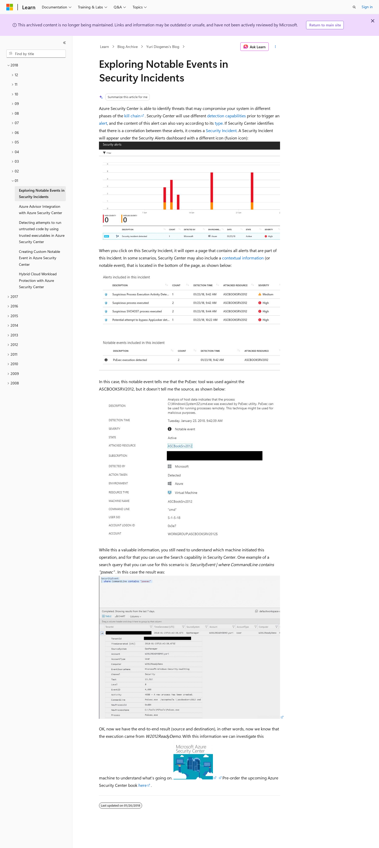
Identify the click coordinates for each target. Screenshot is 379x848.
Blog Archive (127, 46)
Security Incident (221, 130)
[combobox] (36, 54)
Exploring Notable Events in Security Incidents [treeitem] (41, 193)
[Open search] (354, 7)
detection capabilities (226, 115)
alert (103, 123)
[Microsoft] (9, 7)
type (219, 123)
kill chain (132, 115)
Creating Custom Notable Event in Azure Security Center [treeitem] (39, 258)
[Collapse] (64, 42)
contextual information (243, 258)
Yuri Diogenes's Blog (162, 46)
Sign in (367, 6)
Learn (104, 46)
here (142, 785)
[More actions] (275, 46)
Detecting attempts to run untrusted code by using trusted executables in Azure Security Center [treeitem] (41, 232)
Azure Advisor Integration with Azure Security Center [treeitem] (40, 209)
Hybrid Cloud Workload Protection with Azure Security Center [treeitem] (38, 280)
